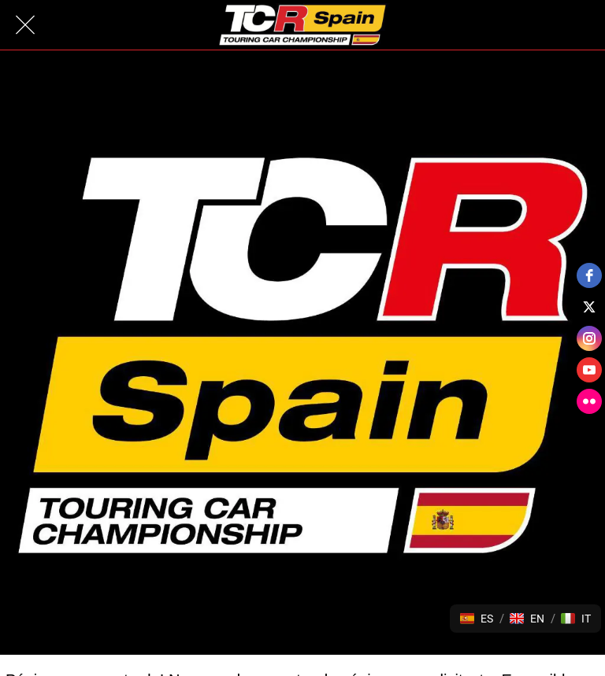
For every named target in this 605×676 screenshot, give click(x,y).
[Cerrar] (25, 25)
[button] (476, 618)
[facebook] (589, 275)
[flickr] (589, 401)
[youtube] (589, 369)
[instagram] (589, 338)
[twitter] (589, 307)
